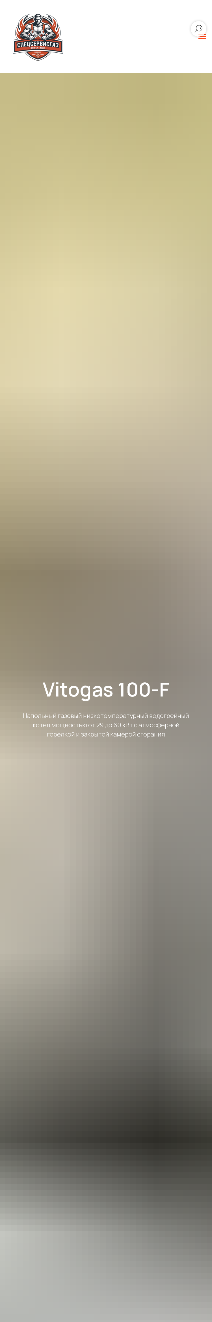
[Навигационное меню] (202, 36)
